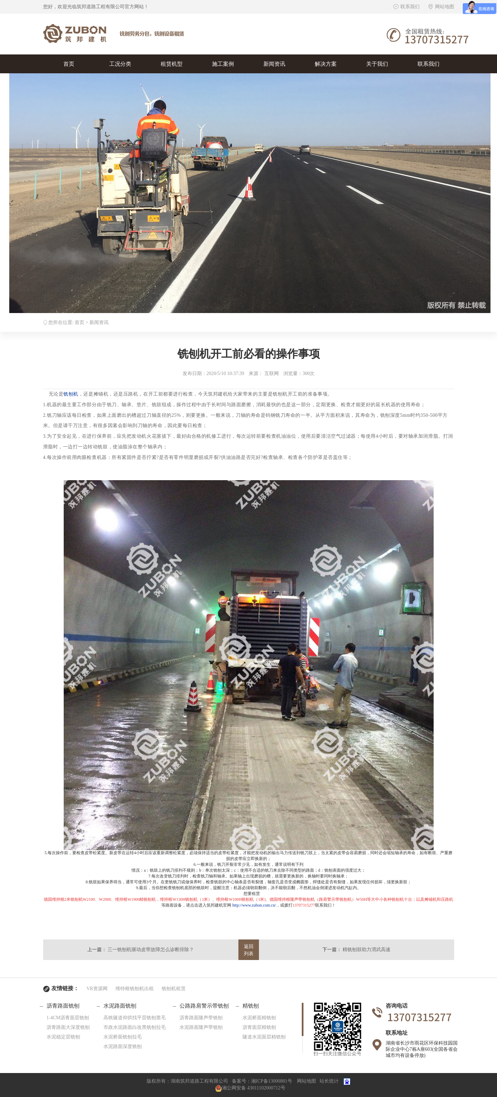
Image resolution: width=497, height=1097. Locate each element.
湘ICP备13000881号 (271, 1081)
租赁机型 (172, 64)
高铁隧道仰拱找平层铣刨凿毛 (134, 1017)
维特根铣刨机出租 (134, 988)
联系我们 (406, 7)
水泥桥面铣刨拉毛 (122, 1036)
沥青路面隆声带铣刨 (201, 1017)
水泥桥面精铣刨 (259, 1017)
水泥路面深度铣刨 (122, 1046)
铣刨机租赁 (174, 988)
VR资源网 (97, 988)
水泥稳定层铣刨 (63, 1036)
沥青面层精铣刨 (259, 1027)
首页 (68, 64)
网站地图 (441, 7)
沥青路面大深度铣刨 (68, 1027)
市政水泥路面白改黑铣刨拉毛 (134, 1027)
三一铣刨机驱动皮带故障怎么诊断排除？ (151, 949)
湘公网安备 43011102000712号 (250, 1087)
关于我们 (377, 64)
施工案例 (223, 64)
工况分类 (120, 64)
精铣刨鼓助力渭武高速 (366, 949)
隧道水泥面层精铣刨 (264, 1036)
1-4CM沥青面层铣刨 (68, 1017)
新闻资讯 (274, 64)
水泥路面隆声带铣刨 (201, 1027)
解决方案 (326, 64)
